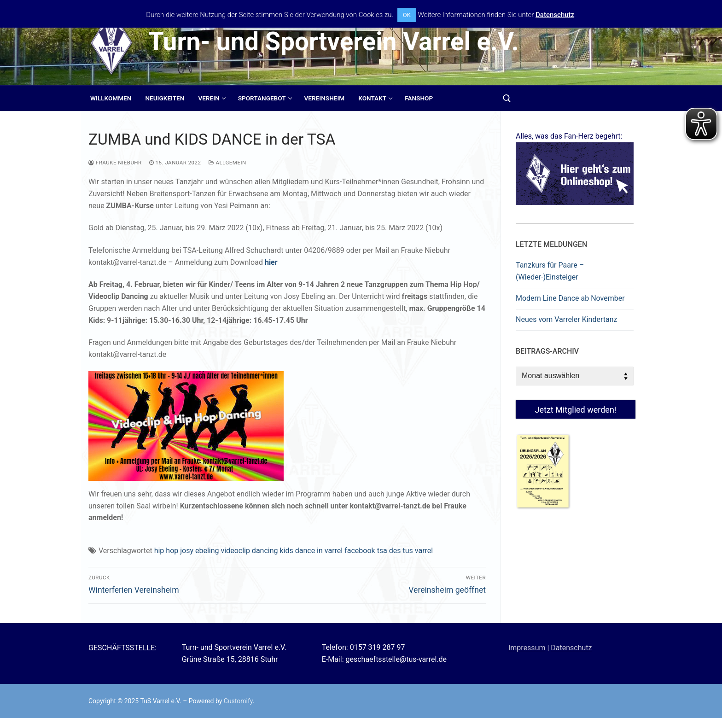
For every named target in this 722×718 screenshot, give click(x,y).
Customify (238, 701)
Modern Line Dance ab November (570, 298)
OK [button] (407, 15)
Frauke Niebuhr (115, 162)
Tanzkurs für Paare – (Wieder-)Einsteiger (550, 271)
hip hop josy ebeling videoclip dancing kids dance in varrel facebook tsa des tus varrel (293, 550)
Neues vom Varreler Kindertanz (566, 319)
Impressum (527, 647)
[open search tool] (507, 98)
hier (271, 262)
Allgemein (227, 162)
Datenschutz (571, 647)
